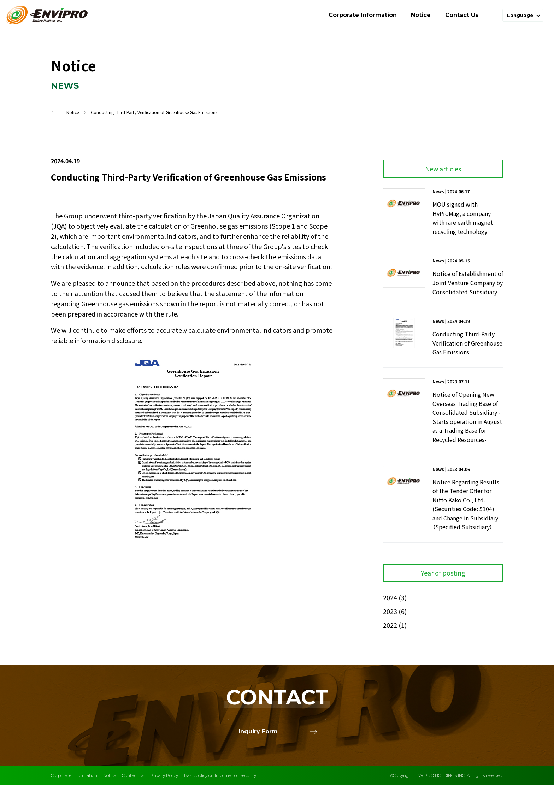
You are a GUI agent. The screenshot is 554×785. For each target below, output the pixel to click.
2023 (390, 611)
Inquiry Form (258, 731)
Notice (421, 15)
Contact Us (461, 15)
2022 (390, 625)
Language (520, 15)
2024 (390, 597)
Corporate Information (363, 15)
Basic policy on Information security (220, 775)
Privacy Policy (164, 775)
